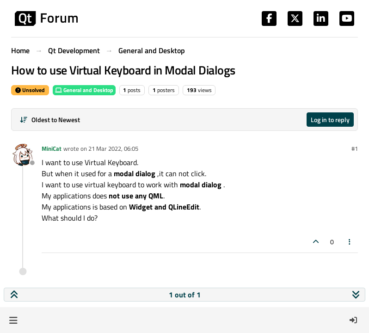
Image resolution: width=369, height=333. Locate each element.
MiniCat (52, 148)
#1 (354, 148)
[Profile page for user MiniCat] (23, 155)
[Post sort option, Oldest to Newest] (49, 119)
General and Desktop (84, 90)
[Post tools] (350, 241)
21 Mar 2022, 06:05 (113, 148)
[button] (13, 320)
